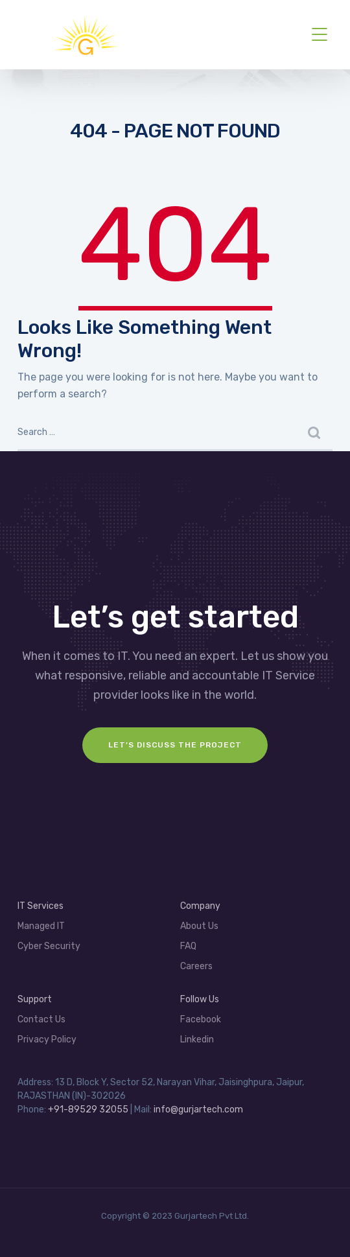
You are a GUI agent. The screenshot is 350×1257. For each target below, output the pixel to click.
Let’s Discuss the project (175, 744)
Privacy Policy (47, 1039)
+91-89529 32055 (88, 1109)
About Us (199, 926)
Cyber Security (49, 946)
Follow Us (199, 999)
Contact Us (41, 1019)
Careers (196, 966)
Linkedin (197, 1039)
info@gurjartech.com (198, 1109)
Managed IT (41, 926)
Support (35, 999)
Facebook (200, 1019)
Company (200, 905)
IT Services (41, 905)
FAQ (188, 946)
